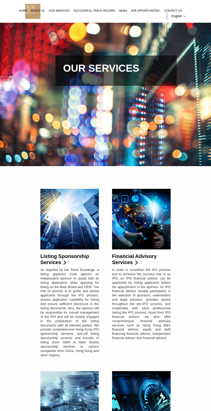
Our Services (59, 10)
